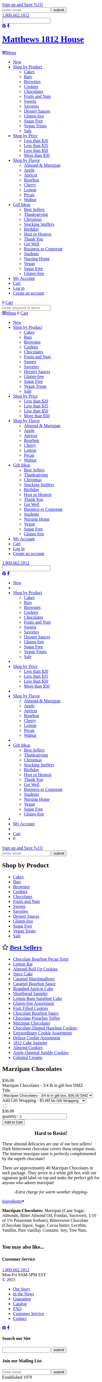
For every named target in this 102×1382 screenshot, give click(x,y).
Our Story (21, 1289)
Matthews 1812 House (43, 39)
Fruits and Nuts (37, 96)
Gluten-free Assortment (33, 1003)
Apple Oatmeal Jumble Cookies (41, 1052)
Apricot (30, 175)
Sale (28, 130)
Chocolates (33, 91)
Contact (20, 1318)
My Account (24, 278)
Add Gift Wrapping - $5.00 (26, 1100)
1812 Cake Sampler (30, 1042)
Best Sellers (34, 209)
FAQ (17, 1308)
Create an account (28, 293)
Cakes (29, 71)
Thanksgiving (36, 214)
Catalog (20, 1303)
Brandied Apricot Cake (33, 988)
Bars (28, 76)
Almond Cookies (28, 1047)
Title (6, 1090)
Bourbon (31, 180)
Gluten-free (34, 116)
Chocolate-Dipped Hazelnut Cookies (45, 1028)
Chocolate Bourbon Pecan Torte (41, 959)
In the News (23, 1294)
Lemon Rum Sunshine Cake (37, 998)
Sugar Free (33, 121)
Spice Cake (23, 974)
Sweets (30, 101)
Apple (29, 170)
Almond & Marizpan (42, 165)
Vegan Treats (35, 126)
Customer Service (28, 1313)
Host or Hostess (37, 234)
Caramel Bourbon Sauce (34, 983)
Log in (18, 288)
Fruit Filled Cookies (30, 1008)
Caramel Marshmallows (34, 978)
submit (59, 10)
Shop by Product (27, 66)
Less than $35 (36, 145)
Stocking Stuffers (39, 224)
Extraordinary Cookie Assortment (42, 1033)
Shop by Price (25, 135)
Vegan (29, 263)
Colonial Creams (27, 1057)
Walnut (30, 199)
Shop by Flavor (26, 160)
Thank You (33, 239)
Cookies (31, 86)
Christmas (33, 219)
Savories (31, 106)
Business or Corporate (43, 249)
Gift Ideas (21, 204)
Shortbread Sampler (30, 993)
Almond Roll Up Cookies (35, 969)
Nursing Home (37, 258)
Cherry (30, 185)
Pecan (29, 194)
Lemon (30, 189)
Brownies (32, 81)
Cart (17, 283)
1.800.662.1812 (15, 15)
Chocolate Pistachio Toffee (36, 1018)
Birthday (31, 229)
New (17, 62)
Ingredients (13, 1201)
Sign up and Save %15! (22, 4)
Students (31, 253)
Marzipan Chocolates (31, 1023)
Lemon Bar (23, 964)
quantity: (10, 1116)
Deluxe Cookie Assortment (36, 1037)
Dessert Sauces (37, 111)
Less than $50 (36, 150)
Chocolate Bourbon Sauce (35, 1013)
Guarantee (22, 1298)
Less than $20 (36, 140)
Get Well (31, 244)
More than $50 (37, 155)
